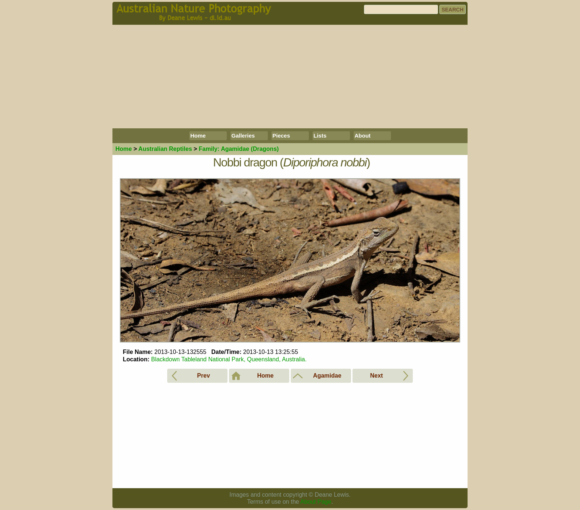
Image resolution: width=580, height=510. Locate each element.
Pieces (281, 135)
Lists (320, 135)
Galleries (243, 135)
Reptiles (165, 149)
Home (198, 135)
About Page (315, 502)
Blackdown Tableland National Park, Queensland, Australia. (228, 359)
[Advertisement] (290, 76)
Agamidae (239, 149)
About (363, 135)
